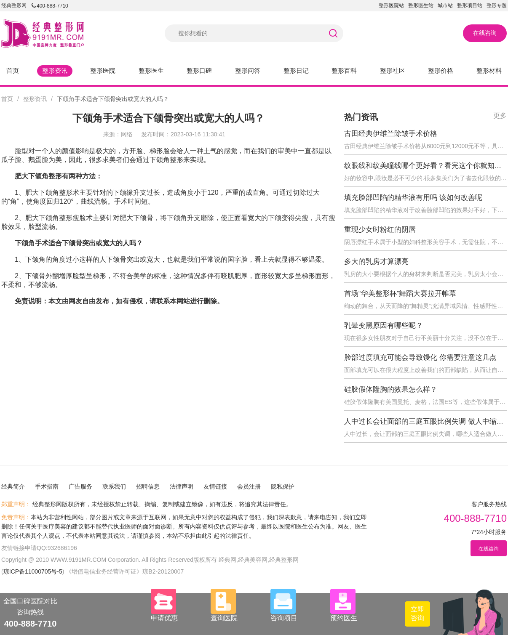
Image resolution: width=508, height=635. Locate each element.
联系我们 (114, 486)
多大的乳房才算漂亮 (376, 262)
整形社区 (392, 70)
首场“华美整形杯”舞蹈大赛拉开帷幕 (400, 294)
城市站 (445, 5)
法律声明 (181, 486)
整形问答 (247, 70)
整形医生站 (420, 5)
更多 (500, 115)
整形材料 (489, 70)
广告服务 (80, 486)
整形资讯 (54, 70)
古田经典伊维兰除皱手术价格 (390, 134)
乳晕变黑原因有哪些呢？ (383, 325)
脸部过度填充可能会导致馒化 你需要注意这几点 (420, 357)
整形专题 (497, 5)
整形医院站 (391, 5)
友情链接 (215, 486)
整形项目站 (469, 5)
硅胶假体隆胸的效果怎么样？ (390, 389)
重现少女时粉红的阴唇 (380, 230)
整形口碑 (199, 70)
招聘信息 (148, 486)
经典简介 (13, 486)
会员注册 (249, 486)
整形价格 (440, 70)
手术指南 (47, 486)
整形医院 (102, 70)
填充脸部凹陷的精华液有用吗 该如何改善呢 (413, 198)
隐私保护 (282, 486)
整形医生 (151, 70)
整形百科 (344, 70)
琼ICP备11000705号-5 (32, 571)
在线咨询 (485, 32)
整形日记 (296, 70)
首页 (12, 70)
